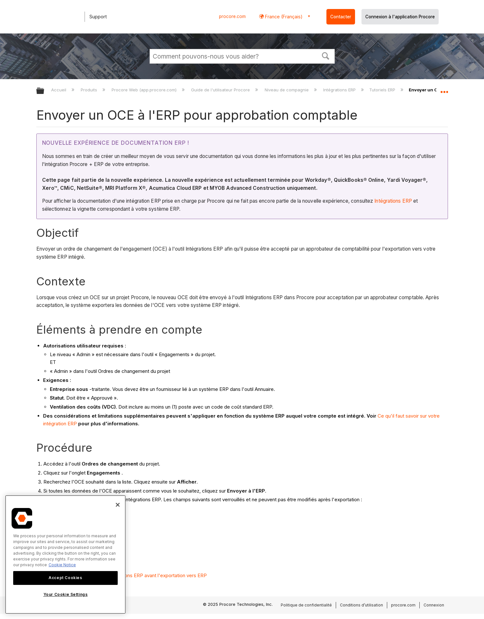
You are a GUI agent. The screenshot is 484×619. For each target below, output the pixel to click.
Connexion (434, 605)
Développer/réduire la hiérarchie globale (44, 91)
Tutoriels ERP (383, 89)
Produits (89, 89)
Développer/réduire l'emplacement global (444, 89)
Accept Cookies (65, 577)
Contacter (340, 16)
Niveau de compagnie (287, 89)
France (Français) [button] (283, 16)
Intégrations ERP (340, 89)
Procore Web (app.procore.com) (145, 89)
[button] (325, 55)
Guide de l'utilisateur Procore (221, 89)
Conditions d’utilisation (361, 605)
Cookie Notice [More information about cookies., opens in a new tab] (62, 564)
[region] (65, 554)
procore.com (232, 16)
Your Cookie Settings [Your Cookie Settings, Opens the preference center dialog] (65, 594)
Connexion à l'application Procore (400, 16)
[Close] (118, 505)
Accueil (59, 89)
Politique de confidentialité (306, 605)
